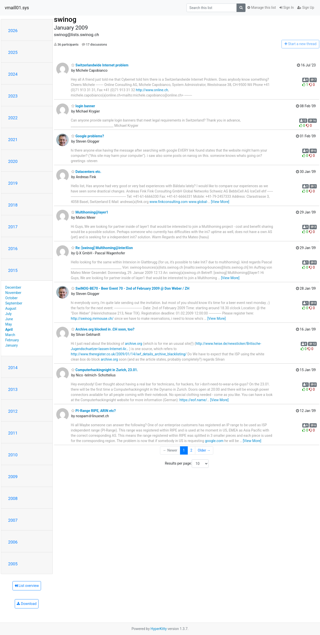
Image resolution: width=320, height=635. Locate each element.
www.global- (198, 202)
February (12, 340)
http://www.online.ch (152, 90)
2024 (13, 74)
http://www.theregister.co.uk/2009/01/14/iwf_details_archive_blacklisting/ (128, 354)
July (8, 314)
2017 (13, 226)
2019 (13, 183)
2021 (13, 139)
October (11, 298)
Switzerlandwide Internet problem (99, 65)
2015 (13, 270)
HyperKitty (158, 629)
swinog (65, 19)
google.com (214, 441)
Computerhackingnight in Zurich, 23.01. (104, 370)
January (11, 345)
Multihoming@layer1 (89, 212)
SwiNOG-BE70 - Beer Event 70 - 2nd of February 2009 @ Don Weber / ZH (130, 288)
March (10, 335)
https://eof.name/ (193, 400)
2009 (13, 476)
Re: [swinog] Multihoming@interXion (102, 248)
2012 (13, 411)
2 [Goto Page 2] (191, 450)
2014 (13, 367)
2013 (13, 389)
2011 (13, 433)
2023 (13, 95)
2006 (13, 542)
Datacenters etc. (86, 172)
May (8, 324)
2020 (13, 161)
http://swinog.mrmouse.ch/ (92, 318)
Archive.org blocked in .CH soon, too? (102, 329)
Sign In (287, 8)
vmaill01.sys (17, 7)
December (13, 287)
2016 (13, 248)
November (13, 293)
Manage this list (261, 8)
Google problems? (87, 136)
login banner (83, 106)
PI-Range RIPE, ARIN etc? (93, 411)
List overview (26, 586)
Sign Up (305, 8)
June (9, 319)
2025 (13, 52)
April (9, 330)
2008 (13, 498)
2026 (13, 30)
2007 (13, 520)
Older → (204, 450)
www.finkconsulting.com (169, 202)
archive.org (133, 344)
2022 (13, 117)
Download (26, 604)
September (13, 303)
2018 (13, 204)
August (10, 308)
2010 (13, 454)
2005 (13, 563)
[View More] (220, 202)
